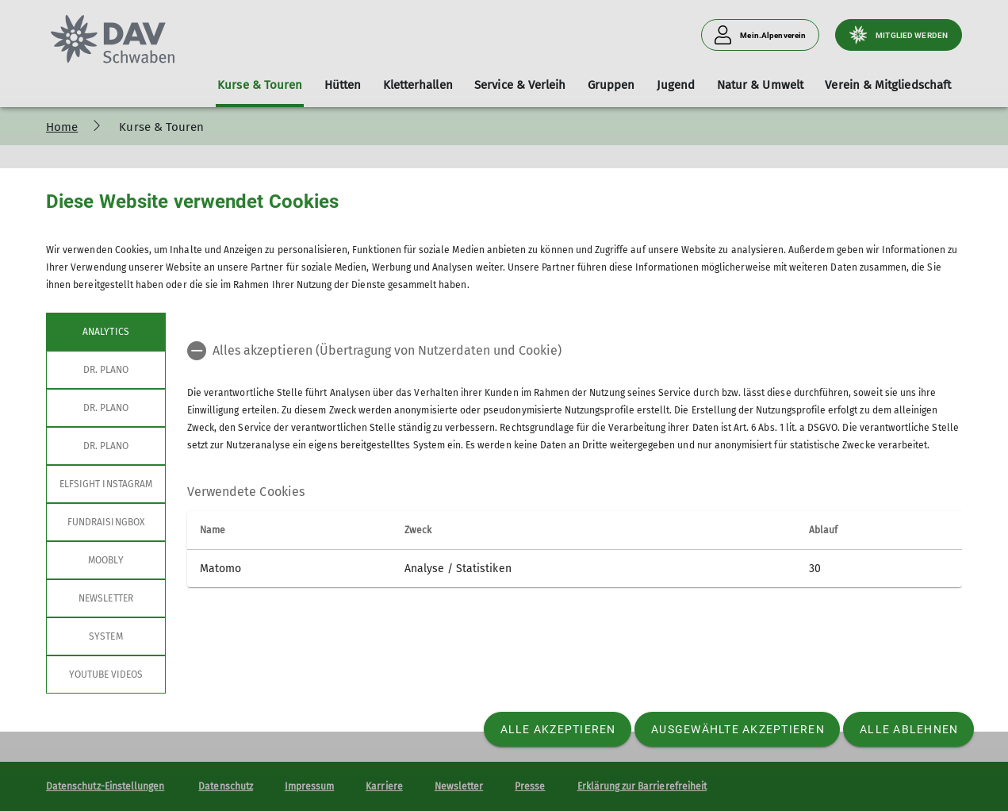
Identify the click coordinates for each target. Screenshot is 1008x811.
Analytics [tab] (105, 331)
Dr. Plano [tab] (105, 369)
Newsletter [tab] (106, 598)
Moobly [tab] (105, 560)
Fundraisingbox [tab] (105, 522)
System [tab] (105, 636)
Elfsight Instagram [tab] (105, 484)
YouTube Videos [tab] (106, 674)
